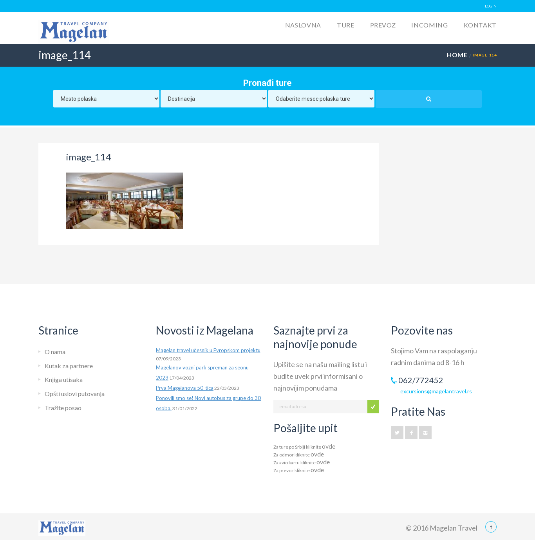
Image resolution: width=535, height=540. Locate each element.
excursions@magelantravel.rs (436, 391)
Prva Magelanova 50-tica (184, 388)
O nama (55, 351)
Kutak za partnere (69, 365)
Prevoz (383, 25)
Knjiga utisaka (64, 379)
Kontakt (480, 25)
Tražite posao (63, 407)
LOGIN (491, 6)
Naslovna (303, 25)
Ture (345, 25)
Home (457, 54)
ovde (328, 446)
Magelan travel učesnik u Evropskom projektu (208, 350)
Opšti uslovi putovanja (75, 393)
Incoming (429, 25)
